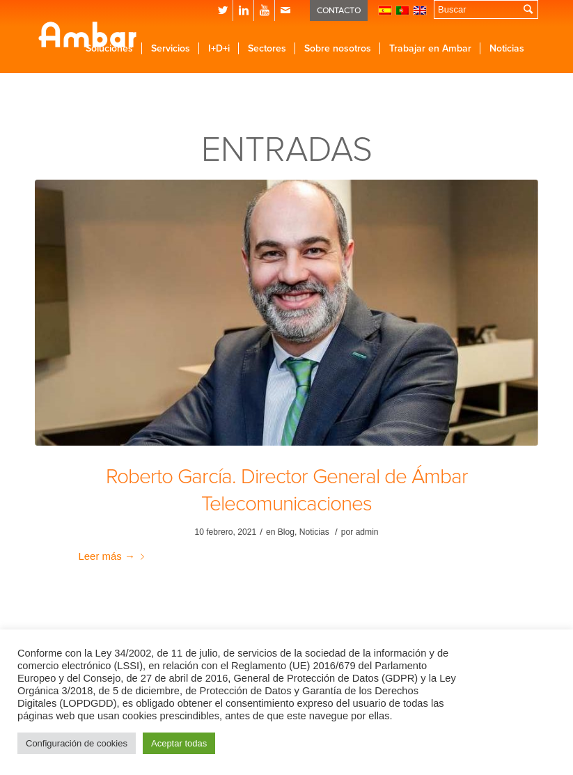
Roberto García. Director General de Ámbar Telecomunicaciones (287, 490)
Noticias (314, 532)
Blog (286, 532)
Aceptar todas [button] (179, 743)
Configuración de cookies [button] (76, 743)
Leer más (114, 556)
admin (367, 532)
